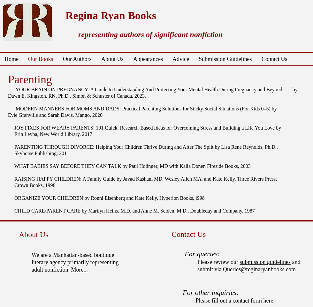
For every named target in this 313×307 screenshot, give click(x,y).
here (268, 300)
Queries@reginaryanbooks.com (259, 269)
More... (79, 269)
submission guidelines (265, 262)
